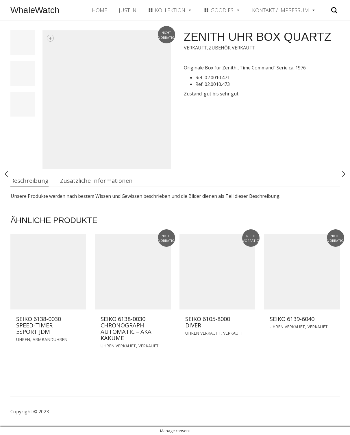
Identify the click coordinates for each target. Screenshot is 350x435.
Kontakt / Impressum (284, 10)
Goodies (225, 10)
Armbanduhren (50, 339)
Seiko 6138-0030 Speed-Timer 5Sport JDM (38, 325)
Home (99, 10)
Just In (127, 10)
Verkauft (195, 48)
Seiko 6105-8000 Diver (207, 322)
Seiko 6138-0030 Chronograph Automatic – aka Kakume (126, 328)
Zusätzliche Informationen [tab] (96, 181)
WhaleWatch (35, 10)
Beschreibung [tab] (29, 181)
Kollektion (173, 10)
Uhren (23, 339)
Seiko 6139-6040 (292, 319)
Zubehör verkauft (232, 48)
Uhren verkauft (118, 346)
